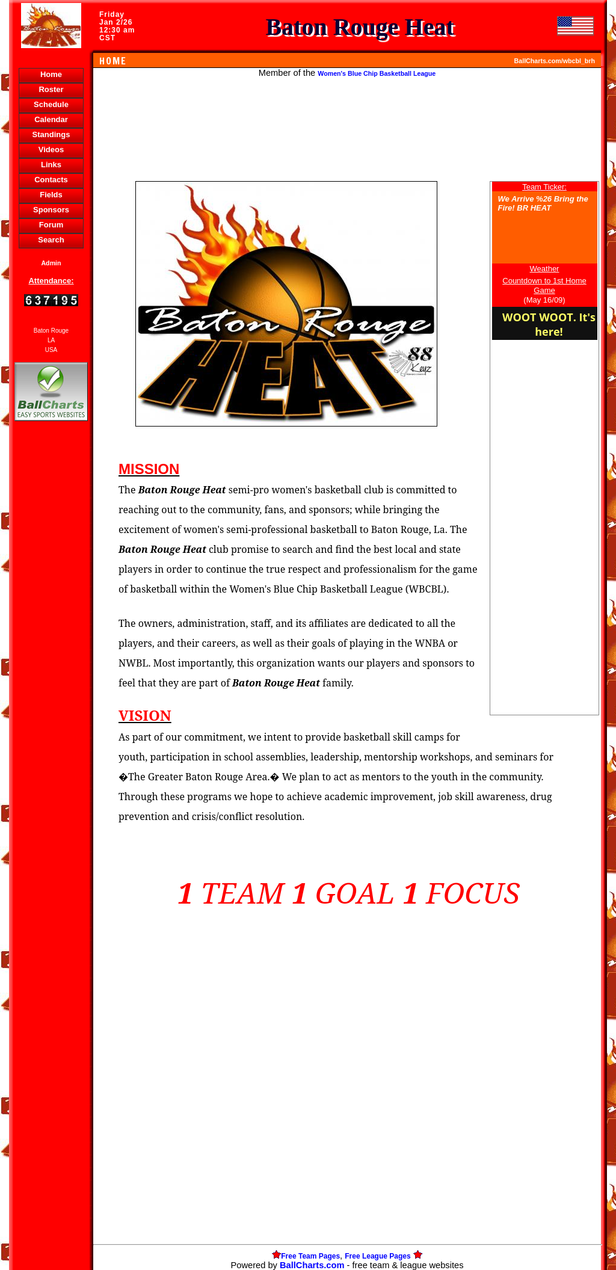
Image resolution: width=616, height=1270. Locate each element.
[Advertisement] (51, 631)
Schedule (51, 104)
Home (51, 74)
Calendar (51, 119)
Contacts (51, 179)
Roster (50, 89)
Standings (51, 134)
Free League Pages (377, 1256)
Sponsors (51, 209)
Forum (51, 224)
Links (51, 164)
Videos (51, 149)
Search (51, 239)
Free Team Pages (310, 1256)
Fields (51, 194)
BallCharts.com (312, 1265)
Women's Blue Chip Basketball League (377, 73)
